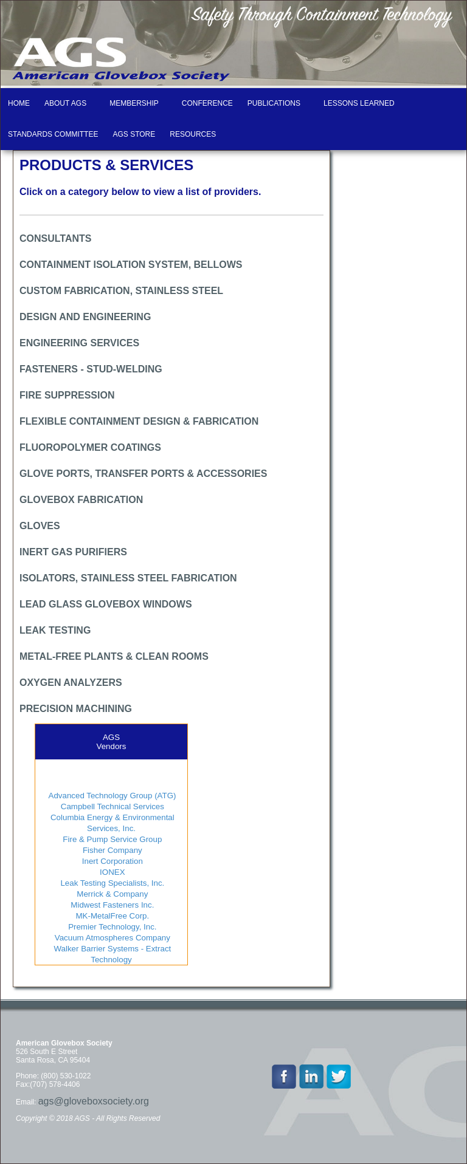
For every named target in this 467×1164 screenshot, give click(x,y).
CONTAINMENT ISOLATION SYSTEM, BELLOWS (131, 264)
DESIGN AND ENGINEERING (85, 317)
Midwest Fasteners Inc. (111, 904)
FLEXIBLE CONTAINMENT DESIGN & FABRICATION (138, 421)
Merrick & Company (111, 894)
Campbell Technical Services (111, 806)
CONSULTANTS (55, 238)
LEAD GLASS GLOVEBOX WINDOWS (105, 604)
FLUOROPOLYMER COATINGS (90, 447)
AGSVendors (111, 742)
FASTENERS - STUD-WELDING (90, 369)
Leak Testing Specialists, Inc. (111, 883)
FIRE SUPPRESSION (66, 395)
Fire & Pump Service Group (111, 839)
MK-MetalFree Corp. (111, 915)
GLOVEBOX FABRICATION (81, 500)
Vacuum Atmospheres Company (111, 937)
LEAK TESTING (55, 630)
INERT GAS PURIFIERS (73, 552)
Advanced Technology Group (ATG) (111, 795)
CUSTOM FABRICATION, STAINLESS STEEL (121, 291)
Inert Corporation (111, 861)
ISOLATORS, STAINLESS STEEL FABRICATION (128, 578)
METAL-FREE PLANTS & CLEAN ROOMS (114, 656)
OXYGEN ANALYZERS (70, 682)
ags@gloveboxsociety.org (93, 1101)
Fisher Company (111, 850)
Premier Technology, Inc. (111, 926)
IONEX (111, 872)
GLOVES (39, 526)
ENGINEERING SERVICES (79, 343)
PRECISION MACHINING (75, 709)
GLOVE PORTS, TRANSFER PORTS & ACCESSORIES (143, 473)
